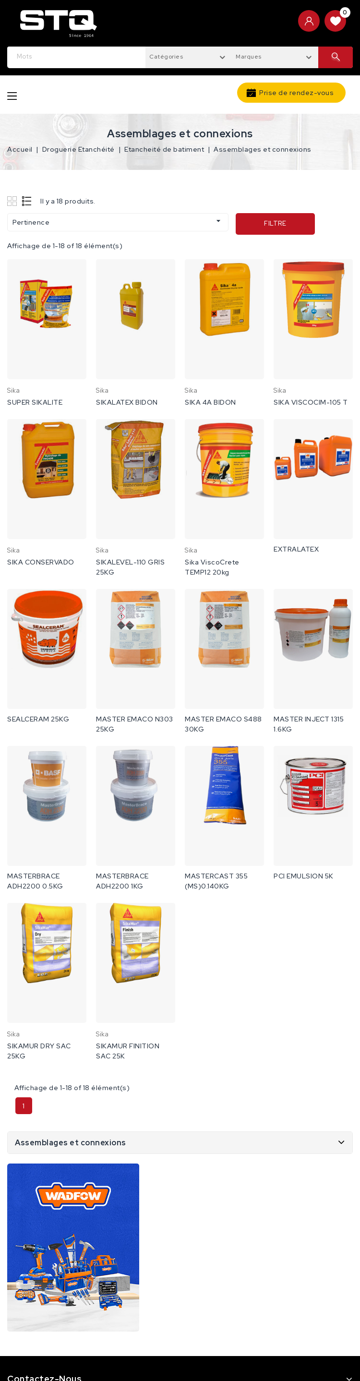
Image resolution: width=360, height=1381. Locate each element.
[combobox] (188, 56)
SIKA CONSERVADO (40, 562)
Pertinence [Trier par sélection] (117, 221)
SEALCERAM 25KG (38, 719)
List (27, 201)
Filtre (275, 223)
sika (13, 390)
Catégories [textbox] (166, 56)
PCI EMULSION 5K (304, 876)
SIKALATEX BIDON (127, 402)
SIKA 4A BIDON (210, 402)
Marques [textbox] (249, 56)
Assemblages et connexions (70, 1143)
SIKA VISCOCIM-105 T (311, 402)
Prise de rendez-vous (296, 92)
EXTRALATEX (296, 549)
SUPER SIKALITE (34, 402)
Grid (13, 201)
